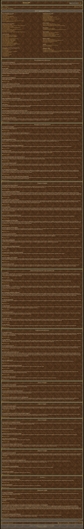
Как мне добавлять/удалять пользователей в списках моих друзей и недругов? (54, 29)
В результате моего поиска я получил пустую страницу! (51, 34)
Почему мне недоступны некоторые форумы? (9, 40)
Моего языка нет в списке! (6, 28)
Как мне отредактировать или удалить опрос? (9, 39)
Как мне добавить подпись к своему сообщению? (9, 36)
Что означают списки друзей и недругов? (49, 28)
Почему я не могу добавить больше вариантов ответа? (10, 38)
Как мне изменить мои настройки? (7, 24)
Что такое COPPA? (5, 15)
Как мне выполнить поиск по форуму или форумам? (50, 32)
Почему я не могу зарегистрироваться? (8, 16)
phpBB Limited (32, 493)
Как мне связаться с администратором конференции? (51, 51)
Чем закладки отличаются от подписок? (49, 39)
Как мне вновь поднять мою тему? (7, 45)
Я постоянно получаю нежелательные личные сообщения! (51, 24)
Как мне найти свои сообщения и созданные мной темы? (51, 36)
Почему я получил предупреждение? (7, 42)
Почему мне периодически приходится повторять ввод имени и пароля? (13, 20)
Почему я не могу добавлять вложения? (8, 41)
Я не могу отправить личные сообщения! (49, 23)
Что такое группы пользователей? (48, 16)
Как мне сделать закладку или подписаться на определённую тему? (53, 40)
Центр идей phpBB (55, 499)
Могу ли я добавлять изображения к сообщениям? (9, 51)
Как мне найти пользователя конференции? (49, 35)
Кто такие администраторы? (47, 14)
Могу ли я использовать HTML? (6, 49)
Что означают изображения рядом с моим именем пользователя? (12, 29)
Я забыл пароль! (4, 19)
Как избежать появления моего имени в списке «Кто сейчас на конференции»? (14, 25)
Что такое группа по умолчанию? (48, 19)
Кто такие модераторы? (46, 15)
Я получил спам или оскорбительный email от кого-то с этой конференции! (54, 25)
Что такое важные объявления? (6, 52)
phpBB (51, 152)
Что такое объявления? (5, 53)
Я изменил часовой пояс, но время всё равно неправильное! (11, 27)
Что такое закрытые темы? (6, 55)
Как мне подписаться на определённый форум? (50, 41)
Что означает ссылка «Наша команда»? (49, 20)
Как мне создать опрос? (5, 37)
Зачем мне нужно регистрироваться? (7, 14)
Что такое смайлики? (5, 50)
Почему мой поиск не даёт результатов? (49, 33)
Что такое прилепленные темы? (7, 54)
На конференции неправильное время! (8, 26)
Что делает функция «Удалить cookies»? (8, 21)
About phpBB (18, 494)
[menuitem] (7, 7)
